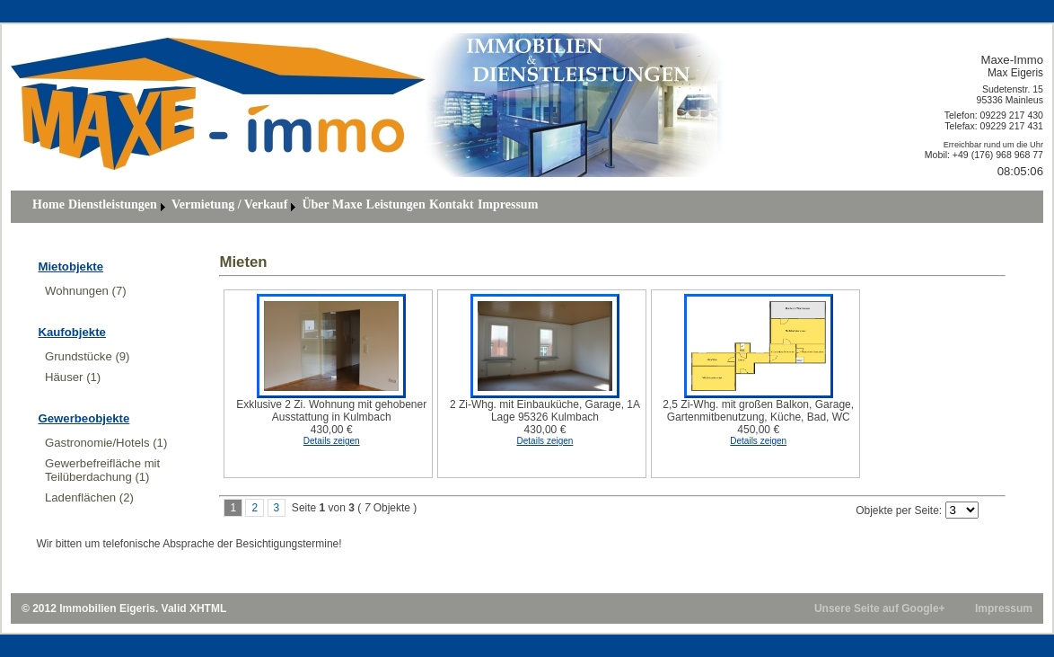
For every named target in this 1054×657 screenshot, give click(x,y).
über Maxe (332, 204)
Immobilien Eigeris (107, 608)
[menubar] (285, 207)
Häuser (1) (73, 377)
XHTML (207, 608)
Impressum (508, 204)
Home (48, 204)
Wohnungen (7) (86, 290)
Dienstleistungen (112, 204)
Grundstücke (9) (87, 356)
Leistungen (396, 204)
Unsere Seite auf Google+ (879, 608)
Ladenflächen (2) (89, 497)
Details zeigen (331, 441)
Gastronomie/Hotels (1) (106, 442)
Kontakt (451, 204)
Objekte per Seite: (899, 510)
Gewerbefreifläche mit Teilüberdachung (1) (102, 470)
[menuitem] (48, 207)
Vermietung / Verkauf (229, 204)
